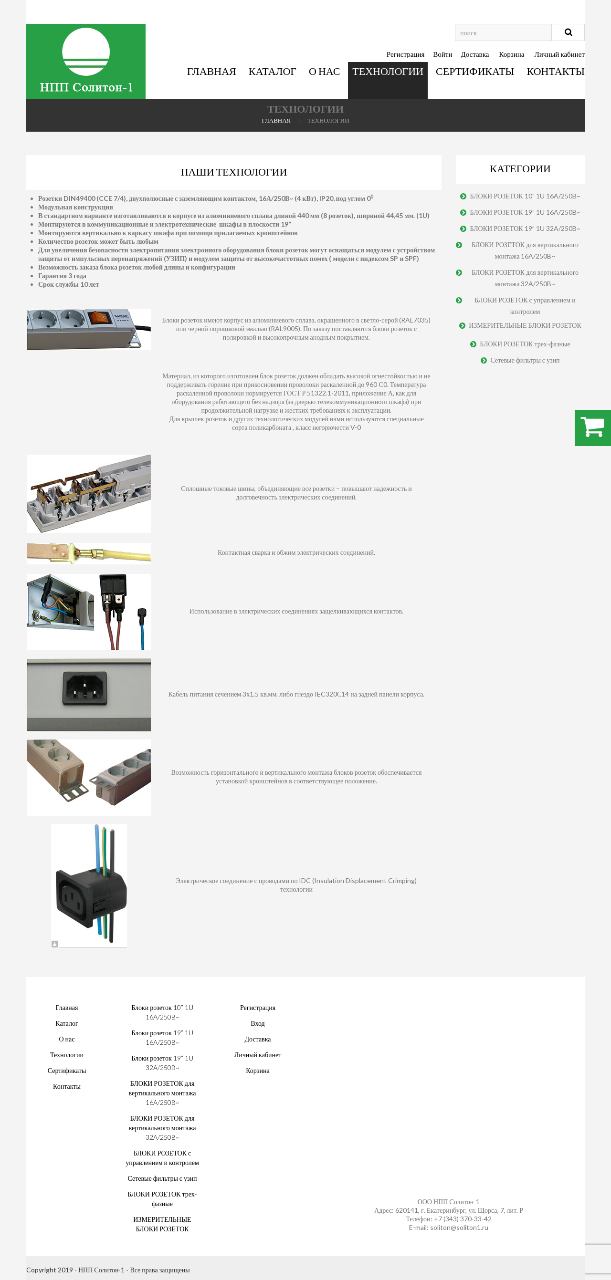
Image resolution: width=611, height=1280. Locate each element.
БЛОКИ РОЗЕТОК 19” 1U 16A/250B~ (525, 212)
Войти (442, 54)
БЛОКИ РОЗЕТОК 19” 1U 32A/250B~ (525, 228)
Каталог (272, 70)
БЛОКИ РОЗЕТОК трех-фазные (525, 344)
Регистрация (406, 54)
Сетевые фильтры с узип (524, 360)
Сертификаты (475, 70)
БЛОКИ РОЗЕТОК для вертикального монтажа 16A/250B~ (525, 250)
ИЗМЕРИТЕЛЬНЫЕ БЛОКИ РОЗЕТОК (525, 325)
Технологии (387, 70)
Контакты (556, 70)
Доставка (475, 54)
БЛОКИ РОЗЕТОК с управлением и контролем (524, 305)
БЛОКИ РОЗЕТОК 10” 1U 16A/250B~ (525, 196)
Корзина (511, 54)
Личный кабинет (560, 54)
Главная (211, 70)
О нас (324, 70)
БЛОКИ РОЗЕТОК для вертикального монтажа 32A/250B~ (525, 278)
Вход (257, 1023)
